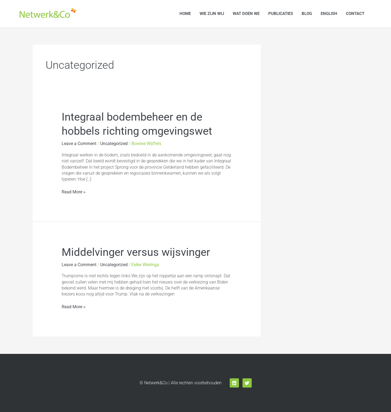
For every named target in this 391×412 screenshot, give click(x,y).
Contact (355, 13)
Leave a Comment (79, 143)
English (329, 13)
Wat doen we (246, 13)
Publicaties (280, 13)
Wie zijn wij (212, 13)
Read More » (74, 191)
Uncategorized (114, 143)
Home (185, 13)
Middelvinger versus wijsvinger (136, 252)
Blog (307, 13)
